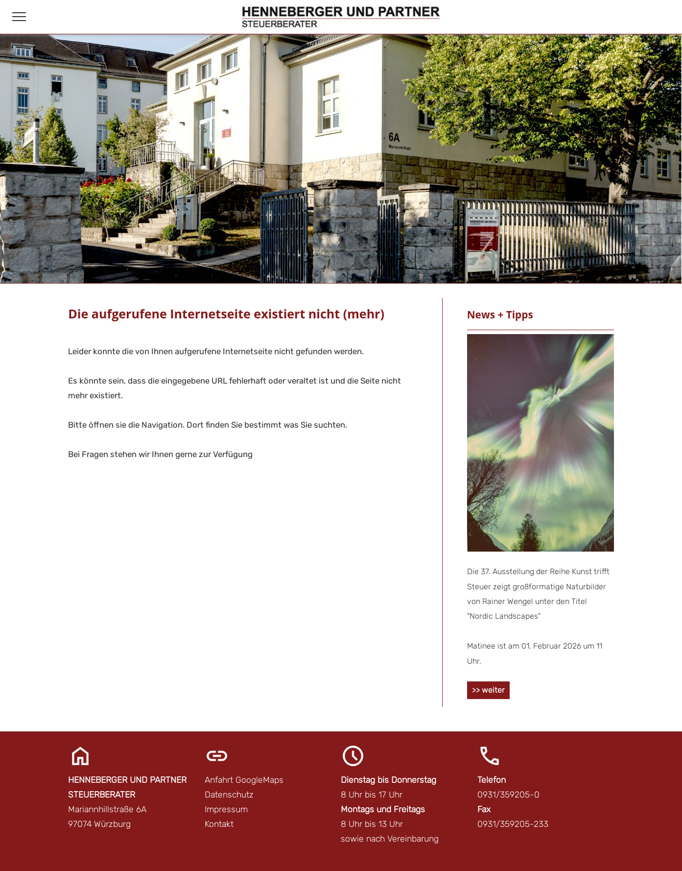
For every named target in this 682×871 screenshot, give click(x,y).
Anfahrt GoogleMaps (244, 780)
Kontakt (219, 824)
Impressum (226, 809)
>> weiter (488, 690)
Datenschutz (229, 794)
